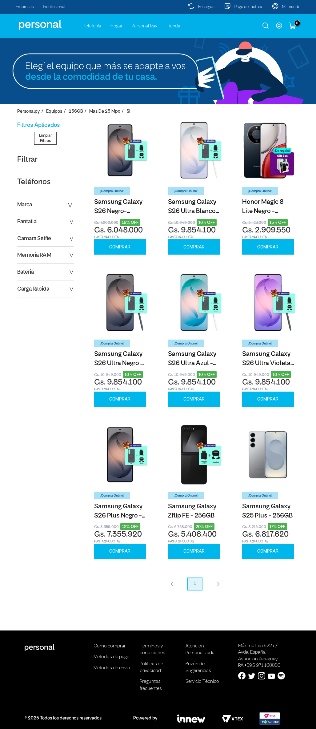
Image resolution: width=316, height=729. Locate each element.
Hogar (116, 26)
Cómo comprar (110, 646)
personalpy (28, 112)
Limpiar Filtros (45, 169)
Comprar (119, 247)
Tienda (173, 26)
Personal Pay (144, 26)
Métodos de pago (112, 657)
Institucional (54, 7)
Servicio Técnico (202, 681)
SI (128, 112)
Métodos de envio (112, 668)
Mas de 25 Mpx (104, 112)
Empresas (25, 7)
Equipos (54, 112)
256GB (76, 112)
